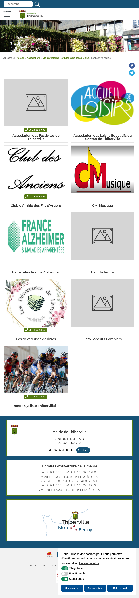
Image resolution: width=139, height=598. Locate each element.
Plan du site (35, 566)
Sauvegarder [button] (72, 588)
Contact (83, 450)
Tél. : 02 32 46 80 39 (60, 450)
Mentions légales (50, 566)
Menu (7, 11)
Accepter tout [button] (95, 588)
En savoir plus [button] (89, 563)
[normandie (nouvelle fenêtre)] (49, 557)
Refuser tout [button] (120, 588)
